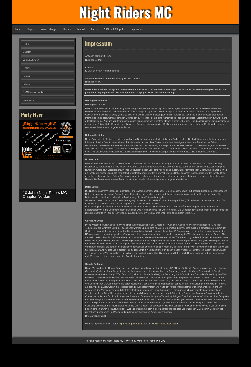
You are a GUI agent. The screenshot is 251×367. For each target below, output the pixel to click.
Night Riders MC (125, 12)
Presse (94, 29)
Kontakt (81, 29)
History (67, 29)
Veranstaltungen (49, 29)
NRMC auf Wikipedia (114, 29)
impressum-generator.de (131, 326)
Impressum (136, 29)
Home (17, 29)
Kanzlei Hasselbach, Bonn (165, 326)
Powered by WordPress (136, 340)
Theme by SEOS (156, 340)
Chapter (30, 29)
